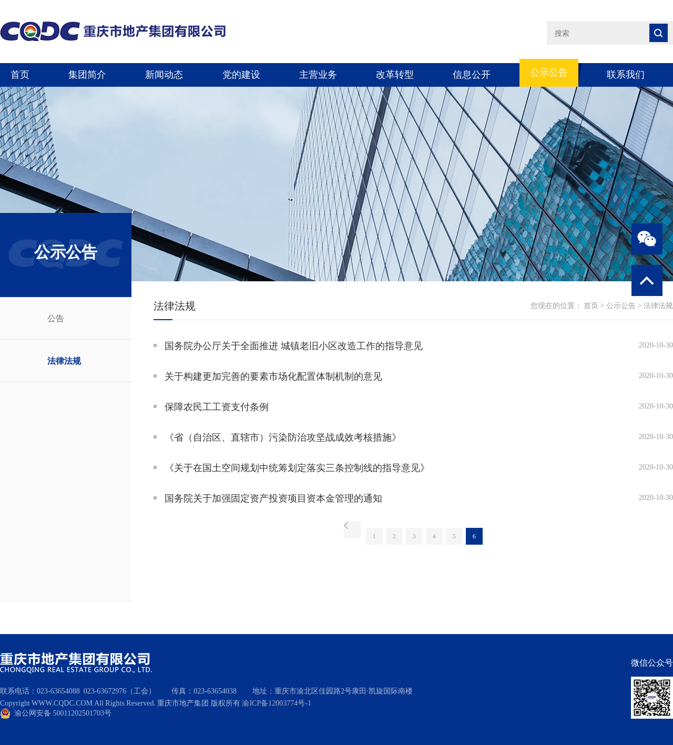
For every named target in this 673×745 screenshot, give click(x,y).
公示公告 (549, 72)
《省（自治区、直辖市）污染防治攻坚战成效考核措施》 (283, 437)
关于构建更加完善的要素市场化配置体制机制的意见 (273, 376)
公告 (55, 318)
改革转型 (395, 74)
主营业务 (318, 74)
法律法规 (64, 360)
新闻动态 (164, 74)
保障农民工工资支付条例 (217, 407)
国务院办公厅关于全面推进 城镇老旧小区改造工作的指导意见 (294, 346)
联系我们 (626, 74)
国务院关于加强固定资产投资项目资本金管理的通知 (273, 498)
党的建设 (241, 74)
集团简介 (87, 74)
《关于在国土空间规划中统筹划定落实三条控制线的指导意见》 (297, 468)
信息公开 (472, 74)
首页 (20, 74)
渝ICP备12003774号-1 (276, 703)
